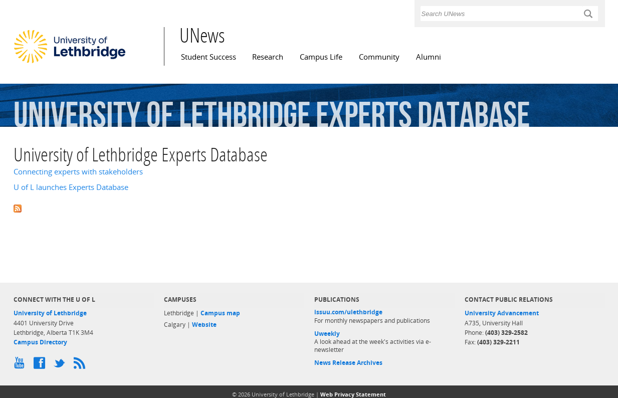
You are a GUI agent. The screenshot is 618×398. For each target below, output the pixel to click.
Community (379, 57)
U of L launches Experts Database (71, 187)
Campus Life (321, 57)
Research (267, 57)
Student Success (208, 57)
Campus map (220, 313)
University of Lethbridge (50, 313)
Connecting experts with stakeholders (78, 171)
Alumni (428, 57)
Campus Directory (40, 342)
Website (204, 324)
